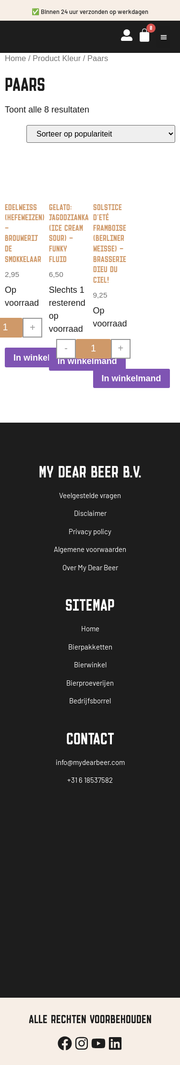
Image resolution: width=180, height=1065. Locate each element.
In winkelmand (43, 358)
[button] (163, 37)
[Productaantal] (93, 349)
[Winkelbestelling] (100, 134)
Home (15, 58)
